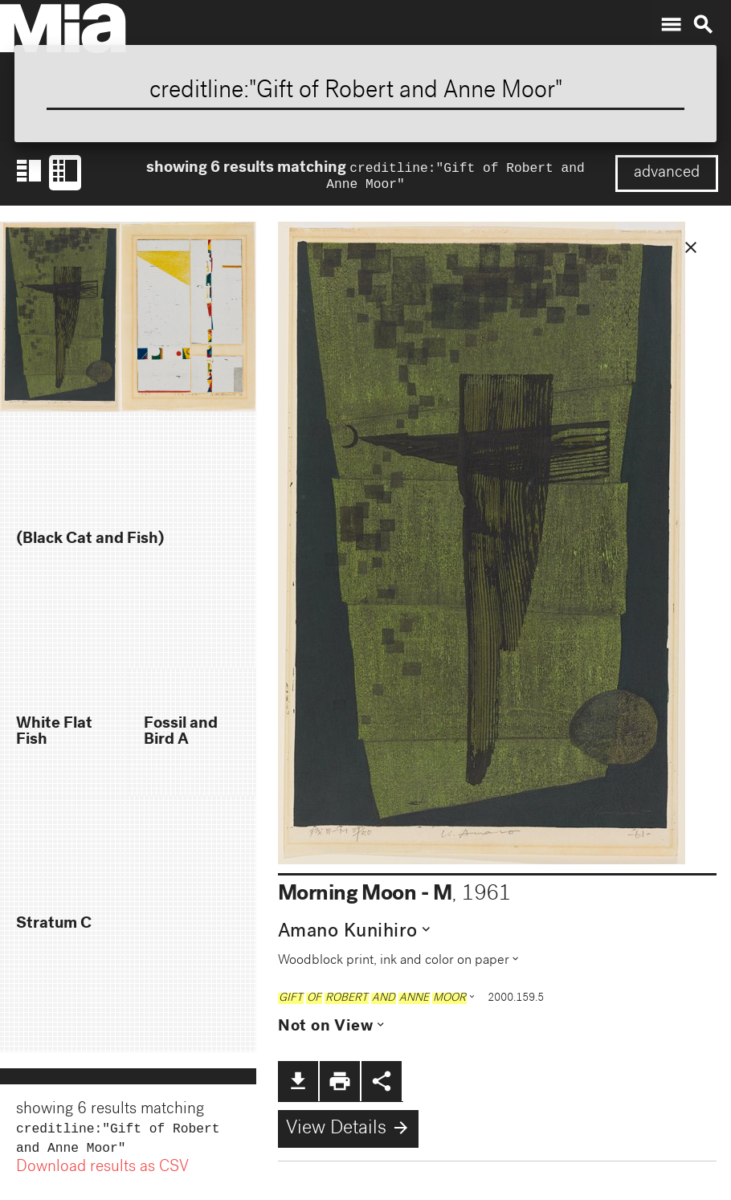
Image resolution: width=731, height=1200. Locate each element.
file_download (298, 1084)
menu (671, 25)
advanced (667, 173)
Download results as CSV (102, 1174)
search (703, 25)
